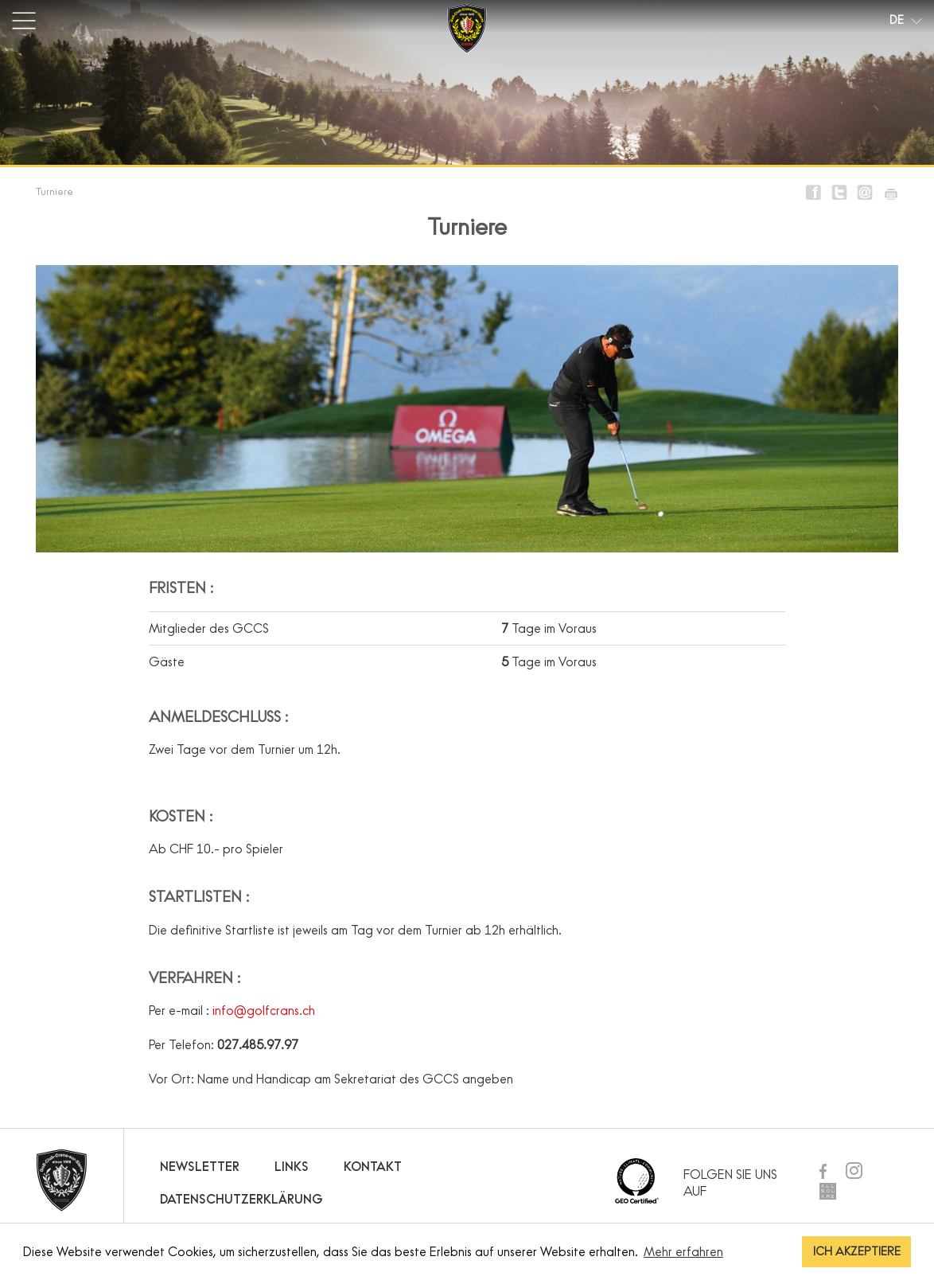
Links (291, 1166)
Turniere (54, 191)
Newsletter (199, 1166)
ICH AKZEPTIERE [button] (857, 1251)
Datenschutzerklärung (241, 1199)
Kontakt (373, 1166)
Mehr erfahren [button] (683, 1251)
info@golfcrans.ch (263, 1010)
